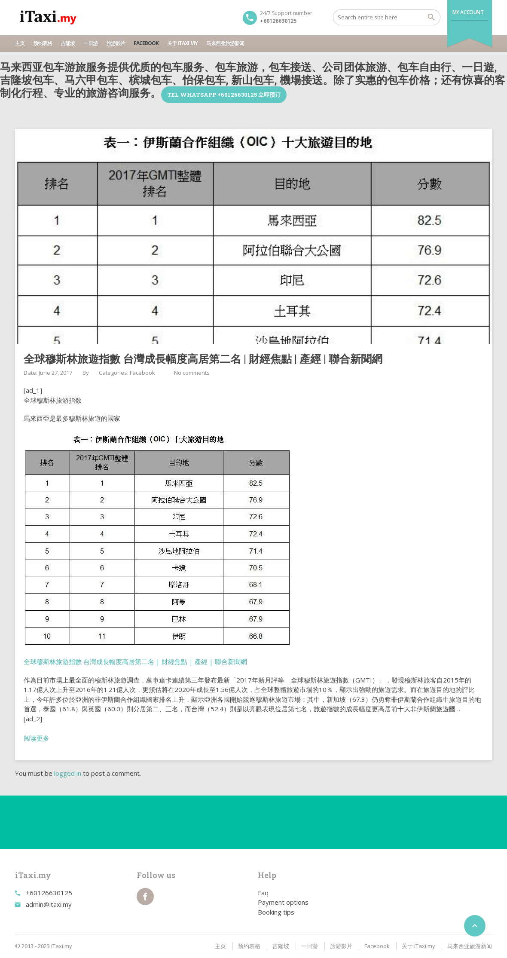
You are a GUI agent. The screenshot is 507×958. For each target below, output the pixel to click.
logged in (67, 773)
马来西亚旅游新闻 (225, 43)
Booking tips (276, 912)
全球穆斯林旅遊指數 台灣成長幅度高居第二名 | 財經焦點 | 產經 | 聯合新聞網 (135, 661)
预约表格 (42, 43)
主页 (19, 43)
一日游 (90, 43)
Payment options (283, 902)
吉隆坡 (68, 43)
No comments (192, 372)
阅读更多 (36, 738)
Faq (263, 892)
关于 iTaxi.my (182, 43)
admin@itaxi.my (49, 904)
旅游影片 (115, 43)
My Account (468, 12)
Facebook (146, 43)
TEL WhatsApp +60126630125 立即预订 (224, 94)
